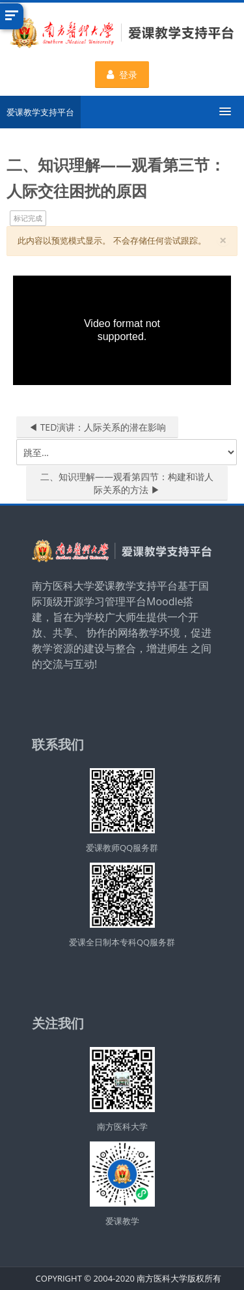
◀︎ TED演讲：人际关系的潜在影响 (97, 427)
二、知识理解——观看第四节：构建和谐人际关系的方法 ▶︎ (126, 483)
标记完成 (28, 218)
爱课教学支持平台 (40, 112)
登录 (122, 74)
